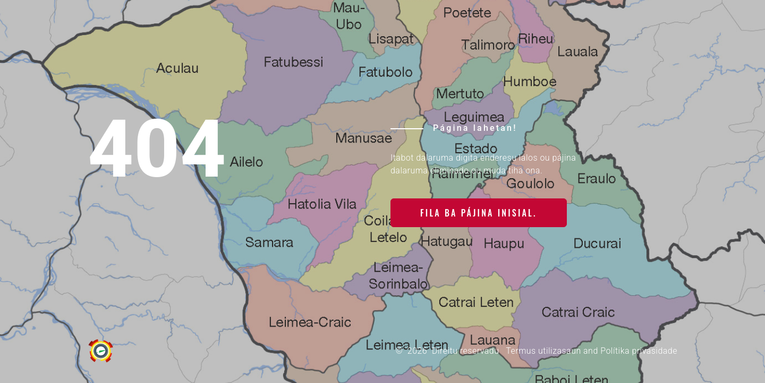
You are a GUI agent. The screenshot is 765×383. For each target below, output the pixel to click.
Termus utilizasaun (543, 351)
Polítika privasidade (638, 351)
